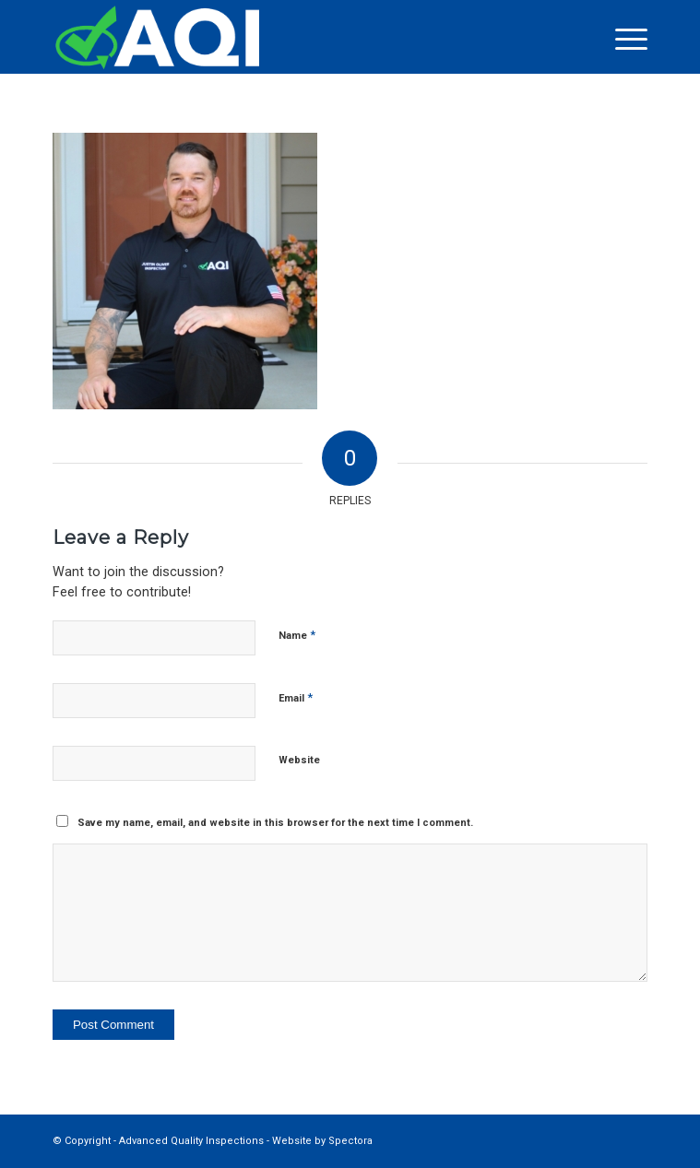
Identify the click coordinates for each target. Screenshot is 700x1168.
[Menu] (622, 38)
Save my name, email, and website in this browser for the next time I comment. (275, 823)
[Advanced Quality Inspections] (290, 37)
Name (297, 635)
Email (296, 697)
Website (299, 760)
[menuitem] (622, 38)
